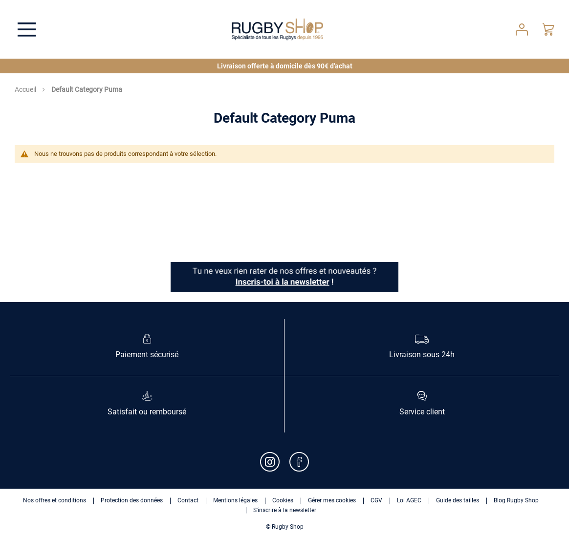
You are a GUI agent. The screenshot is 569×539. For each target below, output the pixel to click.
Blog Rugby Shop (516, 500)
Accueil (26, 89)
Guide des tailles (457, 500)
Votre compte (522, 29)
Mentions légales (235, 500)
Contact (187, 500)
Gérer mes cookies (332, 500)
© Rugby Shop (285, 526)
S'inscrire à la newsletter (284, 510)
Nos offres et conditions (54, 500)
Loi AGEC (409, 500)
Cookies (282, 500)
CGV (376, 500)
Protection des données (132, 500)
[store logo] (277, 29)
